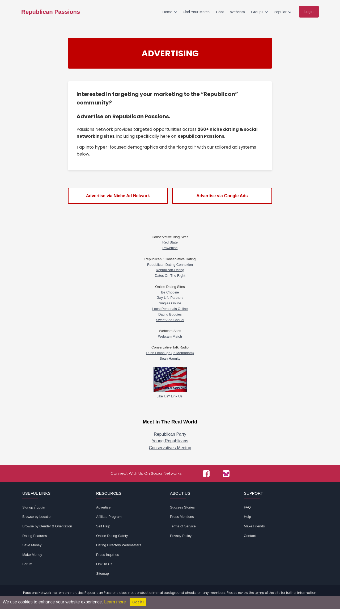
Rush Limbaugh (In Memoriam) (170, 353)
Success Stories (182, 507)
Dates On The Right (170, 276)
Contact (250, 536)
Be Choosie (170, 292)
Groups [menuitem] (257, 12)
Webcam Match (170, 336)
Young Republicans (170, 441)
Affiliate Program (109, 517)
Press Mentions (182, 517)
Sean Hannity (170, 358)
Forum (27, 564)
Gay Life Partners (169, 298)
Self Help (103, 526)
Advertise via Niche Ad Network (118, 196)
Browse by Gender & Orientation (47, 526)
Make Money (32, 555)
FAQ (247, 507)
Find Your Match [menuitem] (196, 12)
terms (259, 592)
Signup (27, 507)
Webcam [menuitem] (237, 12)
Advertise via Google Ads (222, 196)
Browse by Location (37, 517)
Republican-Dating (170, 270)
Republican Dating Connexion (170, 265)
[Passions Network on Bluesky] (226, 473)
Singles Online (170, 303)
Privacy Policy (181, 536)
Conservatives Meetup (170, 448)
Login (41, 507)
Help (247, 517)
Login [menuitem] (308, 12)
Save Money (31, 545)
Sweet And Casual (170, 320)
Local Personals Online (170, 309)
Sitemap (102, 574)
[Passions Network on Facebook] (206, 473)
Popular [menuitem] (280, 12)
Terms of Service (183, 526)
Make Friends (254, 526)
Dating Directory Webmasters (118, 545)
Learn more (115, 602)
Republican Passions (50, 12)
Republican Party (170, 434)
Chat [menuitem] (220, 12)
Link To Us (104, 564)
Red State (170, 242)
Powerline (169, 248)
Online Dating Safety (112, 536)
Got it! (138, 602)
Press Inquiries (107, 555)
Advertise (103, 507)
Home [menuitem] (167, 12)
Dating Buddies (170, 314)
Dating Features (34, 536)
